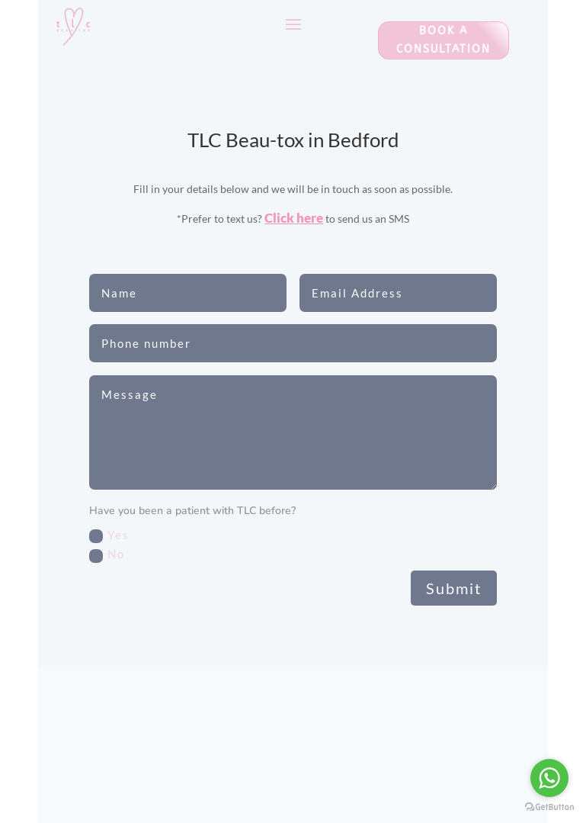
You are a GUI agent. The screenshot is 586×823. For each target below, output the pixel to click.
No (107, 554)
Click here (293, 218)
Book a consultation (443, 40)
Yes (109, 535)
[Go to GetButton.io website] (549, 807)
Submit (454, 588)
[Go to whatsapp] (549, 778)
